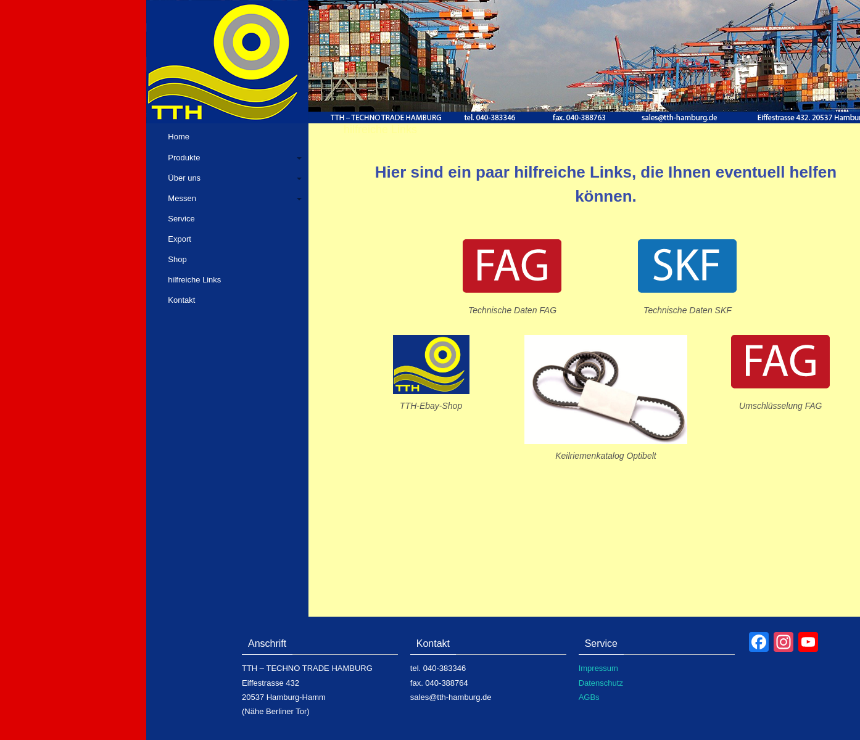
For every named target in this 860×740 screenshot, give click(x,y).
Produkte (184, 157)
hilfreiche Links (194, 279)
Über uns (184, 178)
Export (179, 239)
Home (178, 136)
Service (181, 218)
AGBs (589, 697)
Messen (182, 198)
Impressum (598, 668)
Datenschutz (601, 683)
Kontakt (181, 300)
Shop (177, 259)
